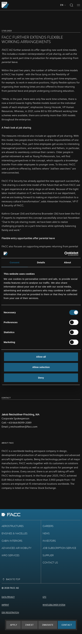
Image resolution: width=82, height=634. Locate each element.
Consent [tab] (14, 262)
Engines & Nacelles (14, 533)
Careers (48, 526)
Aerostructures (13, 526)
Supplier (48, 555)
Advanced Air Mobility (16, 548)
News (46, 533)
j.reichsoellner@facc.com (23, 426)
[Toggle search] (71, 5)
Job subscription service (59, 548)
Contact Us (50, 562)
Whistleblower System (54, 605)
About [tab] (67, 262)
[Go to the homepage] (5, 5)
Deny (41, 377)
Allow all (41, 356)
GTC (44, 597)
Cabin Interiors (12, 540)
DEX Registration (10, 612)
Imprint (5, 605)
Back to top (11, 579)
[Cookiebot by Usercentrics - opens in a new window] (64, 254)
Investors (49, 540)
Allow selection (41, 367)
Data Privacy (8, 597)
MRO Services (10, 555)
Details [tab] (41, 262)
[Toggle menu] (78, 5)
